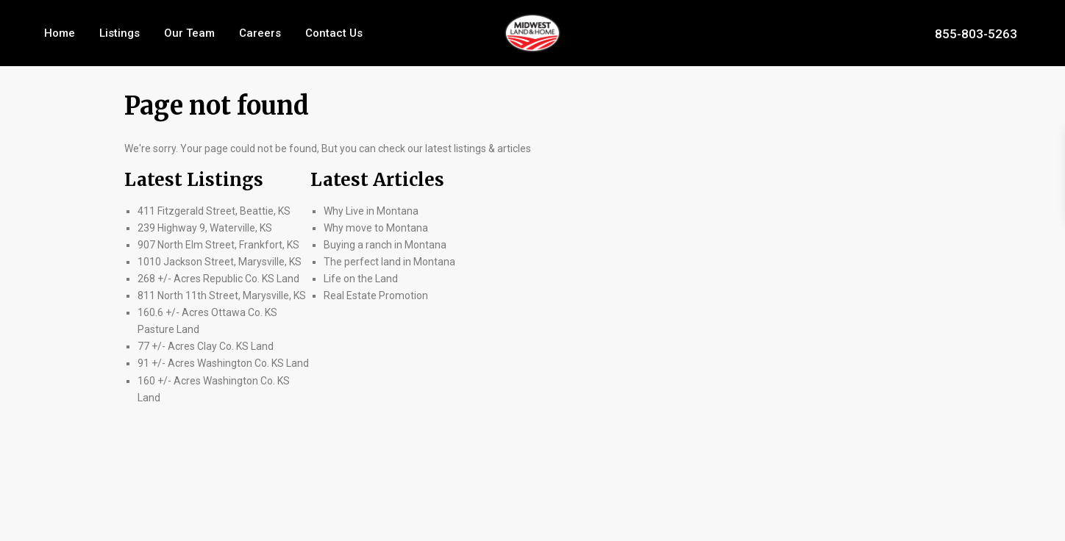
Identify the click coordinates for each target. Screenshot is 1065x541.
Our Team (189, 33)
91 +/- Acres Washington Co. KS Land (223, 363)
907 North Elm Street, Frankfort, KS (218, 245)
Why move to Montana (376, 228)
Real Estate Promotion (376, 295)
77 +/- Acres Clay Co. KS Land (206, 346)
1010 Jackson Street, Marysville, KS (220, 262)
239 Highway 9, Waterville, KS (205, 228)
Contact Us (334, 33)
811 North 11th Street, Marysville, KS (222, 295)
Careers (260, 33)
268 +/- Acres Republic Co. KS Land (218, 278)
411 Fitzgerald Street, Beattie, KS (214, 211)
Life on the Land (362, 278)
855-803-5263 (976, 33)
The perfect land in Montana (389, 262)
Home (59, 33)
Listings (119, 33)
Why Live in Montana (371, 211)
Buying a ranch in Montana (385, 245)
